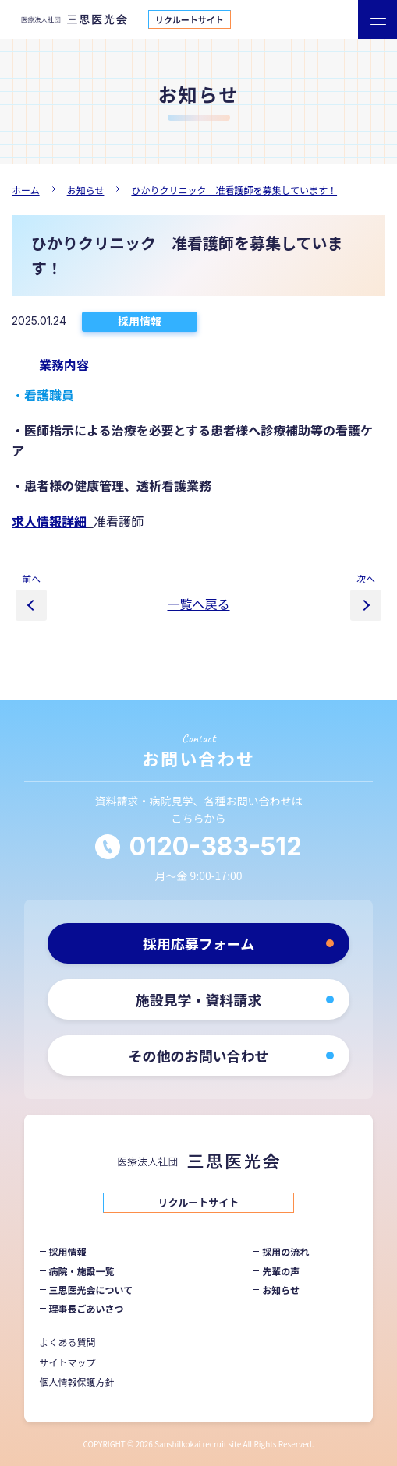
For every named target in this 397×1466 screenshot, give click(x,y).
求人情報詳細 (49, 521)
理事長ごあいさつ (86, 1308)
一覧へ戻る (198, 603)
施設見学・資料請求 (199, 999)
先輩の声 (281, 1270)
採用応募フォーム (198, 943)
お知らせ (281, 1289)
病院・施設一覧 (82, 1270)
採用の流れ (285, 1251)
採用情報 (139, 321)
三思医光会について (91, 1289)
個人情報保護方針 (77, 1381)
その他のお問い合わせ (199, 1055)
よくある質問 (68, 1341)
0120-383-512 (215, 846)
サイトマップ (68, 1362)
